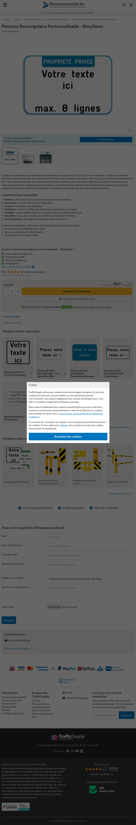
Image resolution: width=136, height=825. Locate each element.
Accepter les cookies (68, 436)
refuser (63, 425)
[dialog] (68, 412)
